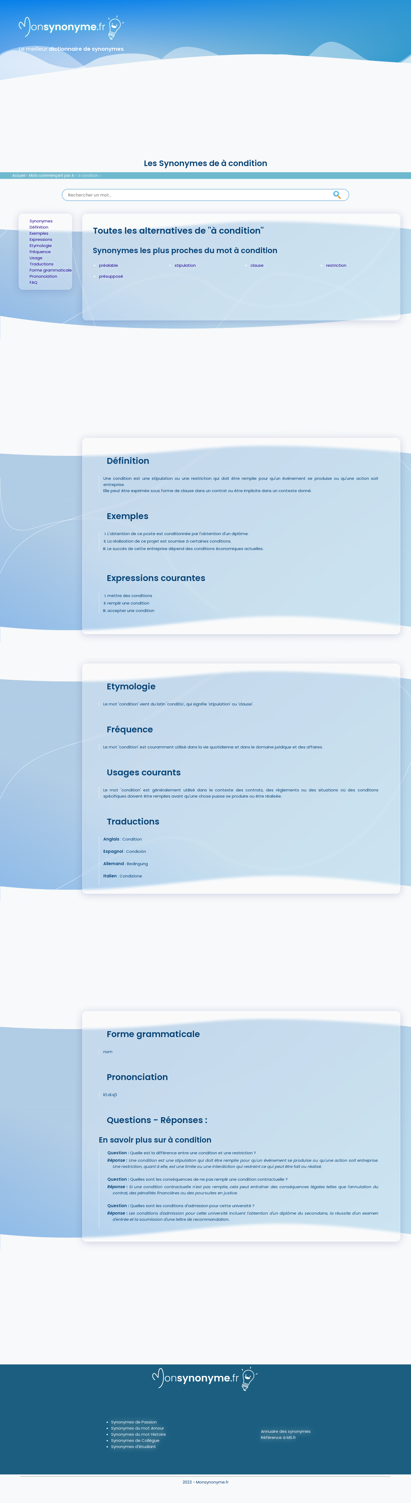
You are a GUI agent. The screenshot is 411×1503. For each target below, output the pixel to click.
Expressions (41, 239)
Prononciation (43, 276)
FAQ (33, 282)
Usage (36, 258)
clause (257, 265)
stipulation (185, 265)
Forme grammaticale (51, 270)
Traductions (41, 264)
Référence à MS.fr (278, 1437)
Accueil (18, 175)
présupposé (111, 276)
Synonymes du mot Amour (137, 1428)
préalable (108, 265)
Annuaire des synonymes (286, 1431)
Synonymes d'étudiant (133, 1446)
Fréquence (40, 251)
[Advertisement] (205, 117)
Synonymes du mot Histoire (138, 1434)
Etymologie (41, 245)
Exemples (39, 233)
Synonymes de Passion (134, 1422)
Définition (39, 227)
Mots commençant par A (51, 175)
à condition (88, 175)
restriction (336, 265)
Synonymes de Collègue (135, 1440)
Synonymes (41, 221)
